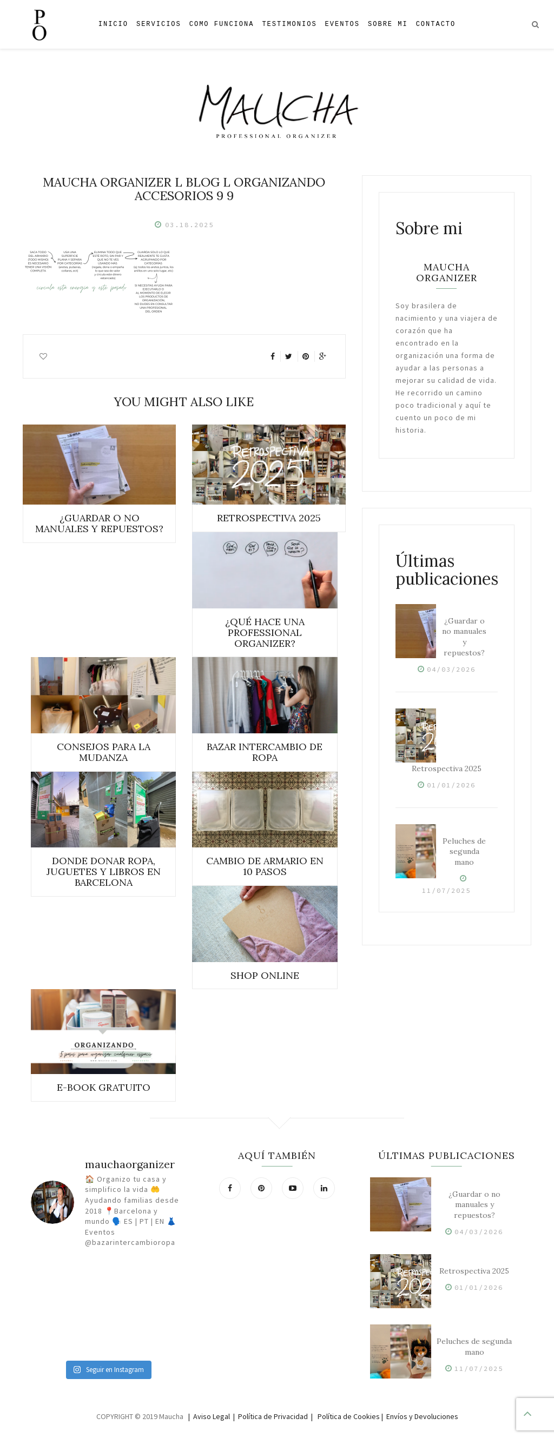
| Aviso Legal (209, 1416)
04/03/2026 (451, 669)
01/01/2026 (451, 785)
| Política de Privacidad (270, 1416)
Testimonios (289, 24)
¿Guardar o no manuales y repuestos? (464, 637)
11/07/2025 (446, 890)
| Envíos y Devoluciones (419, 1416)
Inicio (113, 24)
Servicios (158, 24)
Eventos (342, 24)
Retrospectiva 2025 (447, 768)
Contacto (436, 24)
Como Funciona (221, 24)
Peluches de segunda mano (464, 851)
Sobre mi (388, 24)
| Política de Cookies (345, 1416)
